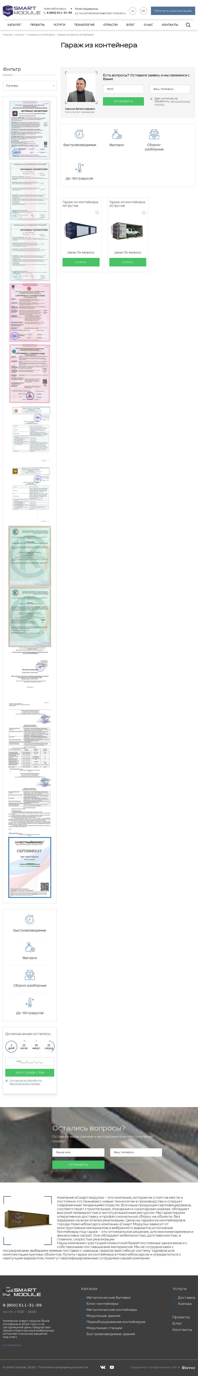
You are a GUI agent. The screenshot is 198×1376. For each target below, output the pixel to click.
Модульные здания (103, 1316)
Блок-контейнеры (102, 1304)
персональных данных (24, 1083)
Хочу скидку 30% (29, 1072)
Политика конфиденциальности (63, 1367)
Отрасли (110, 25)
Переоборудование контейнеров (116, 1322)
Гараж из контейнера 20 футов (127, 175)
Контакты (170, 25)
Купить (81, 233)
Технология (84, 25)
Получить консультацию (173, 11)
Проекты (37, 25)
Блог (130, 25)
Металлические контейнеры (112, 1310)
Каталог (14, 25)
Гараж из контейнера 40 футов (80, 175)
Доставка (186, 1298)
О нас (148, 25)
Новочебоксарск (55, 8)
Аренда (185, 1304)
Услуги (59, 25)
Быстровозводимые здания (111, 1334)
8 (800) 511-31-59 (22, 1305)
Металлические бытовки (109, 1298)
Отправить (123, 101)
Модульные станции (104, 1328)
